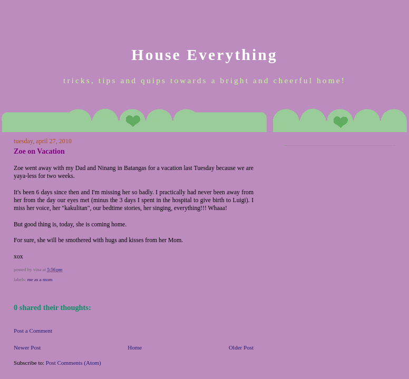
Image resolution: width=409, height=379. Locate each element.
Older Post (241, 347)
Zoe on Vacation (39, 151)
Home (135, 347)
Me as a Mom (40, 279)
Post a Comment (33, 330)
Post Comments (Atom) (73, 363)
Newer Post (27, 347)
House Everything (204, 54)
